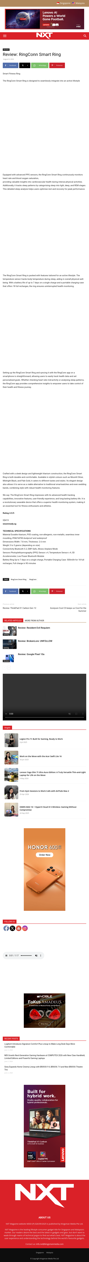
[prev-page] (4, 667)
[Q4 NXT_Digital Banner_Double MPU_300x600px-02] (44, 1166)
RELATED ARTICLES (13, 621)
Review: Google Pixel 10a (31, 654)
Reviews (6, 50)
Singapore (40, 1252)
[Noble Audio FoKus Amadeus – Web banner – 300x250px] (44, 1027)
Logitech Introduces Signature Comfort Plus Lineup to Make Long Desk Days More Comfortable (39, 1045)
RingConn (32, 579)
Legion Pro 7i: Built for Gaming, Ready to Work (41, 739)
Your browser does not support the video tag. (44, 697)
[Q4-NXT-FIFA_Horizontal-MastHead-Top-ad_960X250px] (44, 29)
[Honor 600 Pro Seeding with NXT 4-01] (44, 910)
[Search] (85, 36)
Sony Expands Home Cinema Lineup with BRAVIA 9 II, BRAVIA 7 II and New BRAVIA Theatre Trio (43, 1068)
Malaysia (49, 1252)
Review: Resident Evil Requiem (34, 627)
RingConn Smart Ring (18, 579)
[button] (4, 36)
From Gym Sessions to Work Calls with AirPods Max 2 (44, 791)
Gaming (6, 634)
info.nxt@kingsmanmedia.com (50, 1244)
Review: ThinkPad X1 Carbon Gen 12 (19, 608)
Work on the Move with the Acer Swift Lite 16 (41, 756)
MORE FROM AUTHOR (34, 621)
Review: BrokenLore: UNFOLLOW (35, 641)
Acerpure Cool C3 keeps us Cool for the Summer (68, 609)
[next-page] (9, 667)
